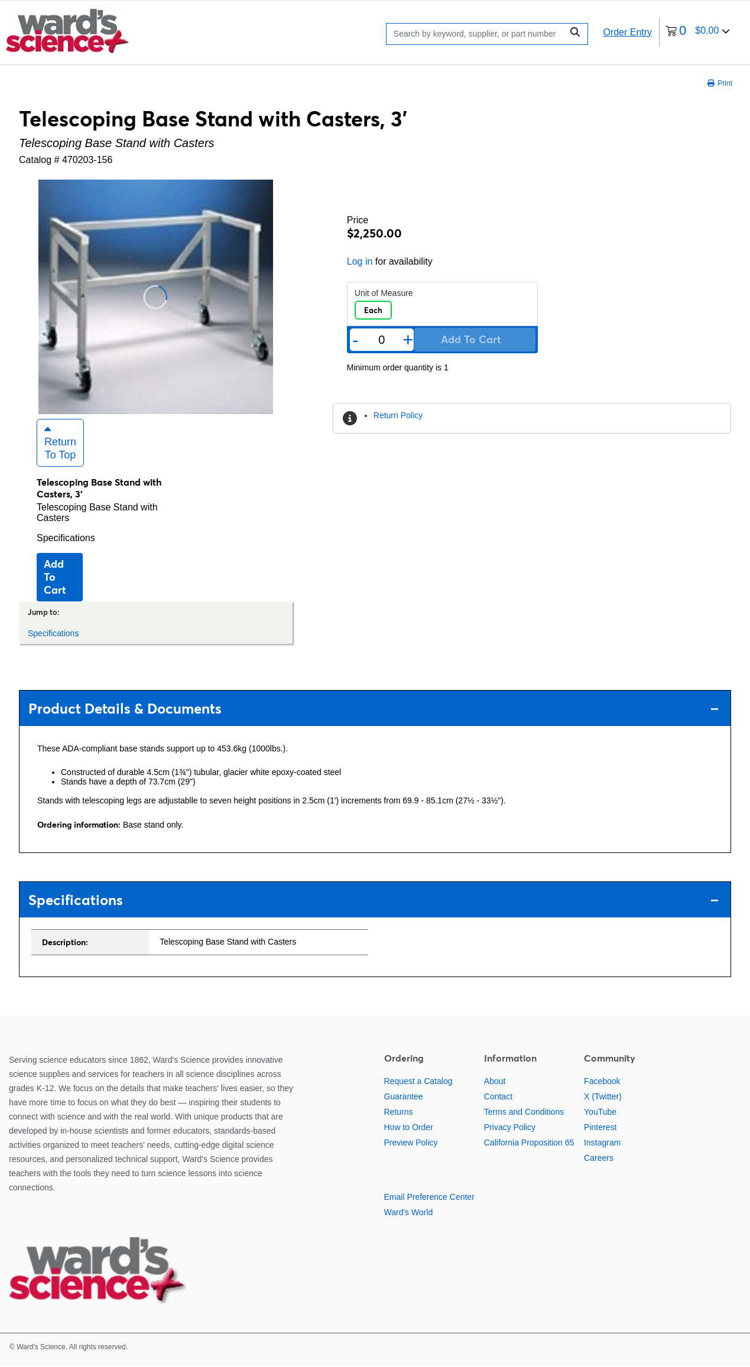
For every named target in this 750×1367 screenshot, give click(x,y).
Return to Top (60, 444)
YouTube (600, 1113)
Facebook (602, 1083)
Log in (360, 261)
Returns (398, 1113)
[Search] (477, 34)
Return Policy (398, 415)
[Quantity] (382, 340)
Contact (498, 1098)
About (495, 1083)
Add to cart (55, 578)
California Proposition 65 (529, 1144)
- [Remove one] (355, 339)
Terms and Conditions (524, 1113)
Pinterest (600, 1129)
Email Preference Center (429, 1198)
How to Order (408, 1129)
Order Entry (627, 32)
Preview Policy (411, 1144)
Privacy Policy (509, 1129)
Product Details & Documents (373, 710)
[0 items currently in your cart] (698, 32)
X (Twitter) (603, 1098)
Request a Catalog (418, 1083)
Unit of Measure (384, 293)
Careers (598, 1159)
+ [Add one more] (408, 339)
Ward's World (408, 1214)
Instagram (602, 1144)
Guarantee (403, 1098)
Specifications (66, 540)
